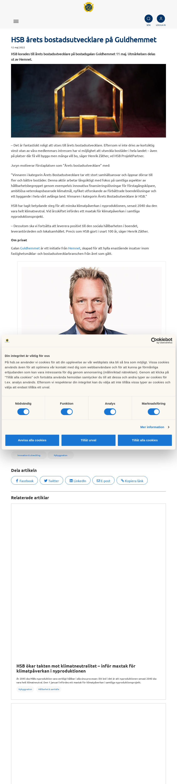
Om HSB (79, 618)
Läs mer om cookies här (156, 771)
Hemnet (74, 248)
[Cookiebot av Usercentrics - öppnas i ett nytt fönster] (154, 341)
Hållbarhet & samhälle (48, 534)
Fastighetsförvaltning (132, 618)
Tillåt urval (88, 440)
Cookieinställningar (160, 766)
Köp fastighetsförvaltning (74, 661)
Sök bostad (13, 661)
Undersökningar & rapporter (102, 618)
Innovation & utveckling (57, 618)
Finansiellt (112, 666)
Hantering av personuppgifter (27, 696)
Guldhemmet (30, 248)
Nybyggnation (25, 534)
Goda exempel (115, 680)
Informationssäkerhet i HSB (25, 700)
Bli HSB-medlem (17, 666)
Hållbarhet (112, 671)
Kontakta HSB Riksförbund (72, 752)
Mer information (152, 427)
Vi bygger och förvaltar (122, 675)
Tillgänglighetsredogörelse (25, 705)
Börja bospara (15, 671)
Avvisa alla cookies (32, 440)
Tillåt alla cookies (145, 440)
